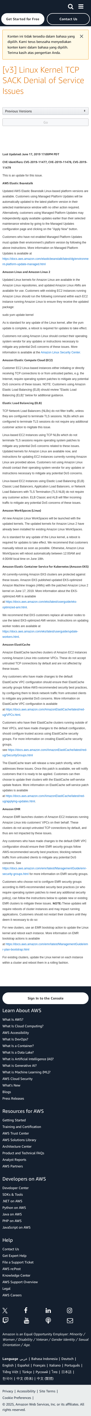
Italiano (55, 1365)
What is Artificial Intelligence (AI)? (28, 1059)
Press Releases (13, 1098)
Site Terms (47, 1391)
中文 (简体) (25, 1378)
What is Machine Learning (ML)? (26, 1072)
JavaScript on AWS (16, 1227)
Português (72, 1365)
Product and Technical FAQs (23, 1153)
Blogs (6, 1092)
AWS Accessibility (15, 1032)
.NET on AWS (12, 1201)
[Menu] (81, 5)
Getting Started (14, 1120)
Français (39, 1365)
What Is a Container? (18, 1046)
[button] (22, 19)
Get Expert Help (14, 1255)
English (8, 1365)
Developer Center (15, 1188)
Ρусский (42, 1372)
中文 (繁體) (45, 1378)
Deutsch (67, 1359)
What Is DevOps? (15, 1039)
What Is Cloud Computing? (22, 1026)
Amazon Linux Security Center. (61, 352)
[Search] (71, 5)
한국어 (7, 1378)
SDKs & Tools (12, 1194)
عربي (23, 1359)
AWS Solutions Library (19, 1140)
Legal (6, 1288)
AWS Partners (12, 1166)
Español (23, 1365)
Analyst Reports (14, 1159)
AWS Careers (12, 1295)
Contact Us (10, 1249)
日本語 (66, 1372)
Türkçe (27, 1372)
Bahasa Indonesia (44, 1359)
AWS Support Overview (20, 1282)
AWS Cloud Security (17, 1079)
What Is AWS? (12, 1019)
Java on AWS (12, 1214)
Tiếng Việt (10, 1372)
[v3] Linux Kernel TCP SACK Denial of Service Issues (43, 80)
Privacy (7, 1391)
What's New (11, 1085)
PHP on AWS (12, 1221)
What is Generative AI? (19, 1065)
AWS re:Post (11, 1269)
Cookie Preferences (16, 1398)
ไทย (55, 1372)
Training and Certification (21, 1127)
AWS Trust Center (15, 1133)
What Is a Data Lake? (18, 1052)
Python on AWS (14, 1207)
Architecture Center (17, 1146)
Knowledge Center (16, 1275)
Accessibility (26, 1391)
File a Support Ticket (17, 1262)
